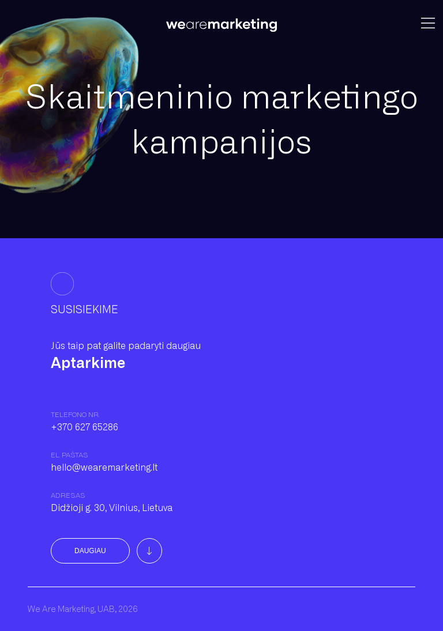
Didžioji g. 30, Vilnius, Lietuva (111, 507)
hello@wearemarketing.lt (104, 467)
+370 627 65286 (84, 427)
